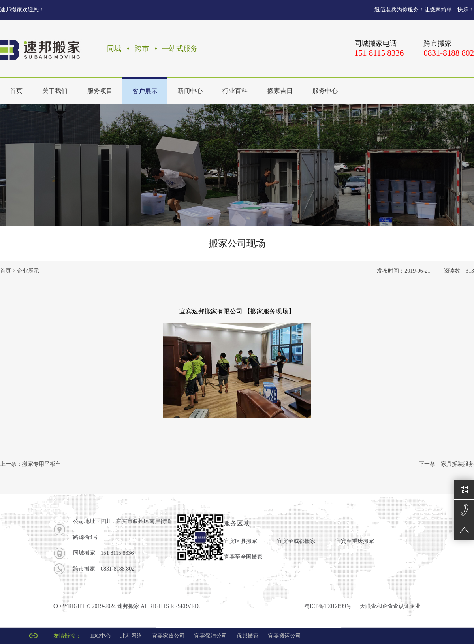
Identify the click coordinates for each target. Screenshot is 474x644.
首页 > (7, 271)
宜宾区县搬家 (240, 541)
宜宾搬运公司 (284, 636)
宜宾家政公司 (168, 636)
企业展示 (28, 271)
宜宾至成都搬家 (296, 541)
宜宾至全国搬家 (243, 557)
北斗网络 (131, 636)
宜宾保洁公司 (210, 636)
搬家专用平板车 (41, 464)
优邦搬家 (248, 636)
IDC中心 (100, 636)
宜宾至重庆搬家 (354, 541)
